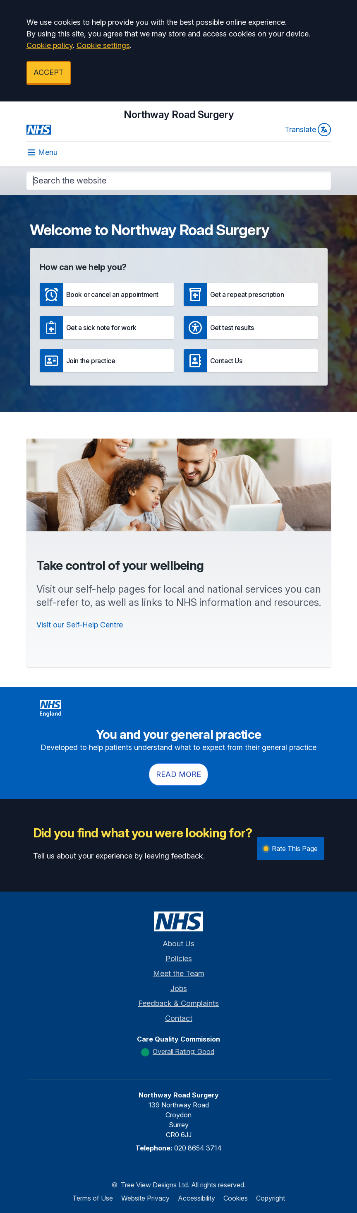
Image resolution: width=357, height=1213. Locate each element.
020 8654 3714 (198, 1148)
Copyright (270, 1198)
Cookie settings (103, 45)
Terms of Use (92, 1198)
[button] (107, 294)
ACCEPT (49, 72)
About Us (178, 943)
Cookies (235, 1198)
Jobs (178, 988)
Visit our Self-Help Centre (79, 624)
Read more (178, 774)
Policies (178, 958)
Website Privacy (145, 1198)
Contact (178, 1018)
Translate (308, 129)
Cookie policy (49, 45)
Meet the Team (178, 973)
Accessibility (196, 1198)
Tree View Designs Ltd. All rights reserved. (183, 1185)
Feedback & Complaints (178, 1003)
